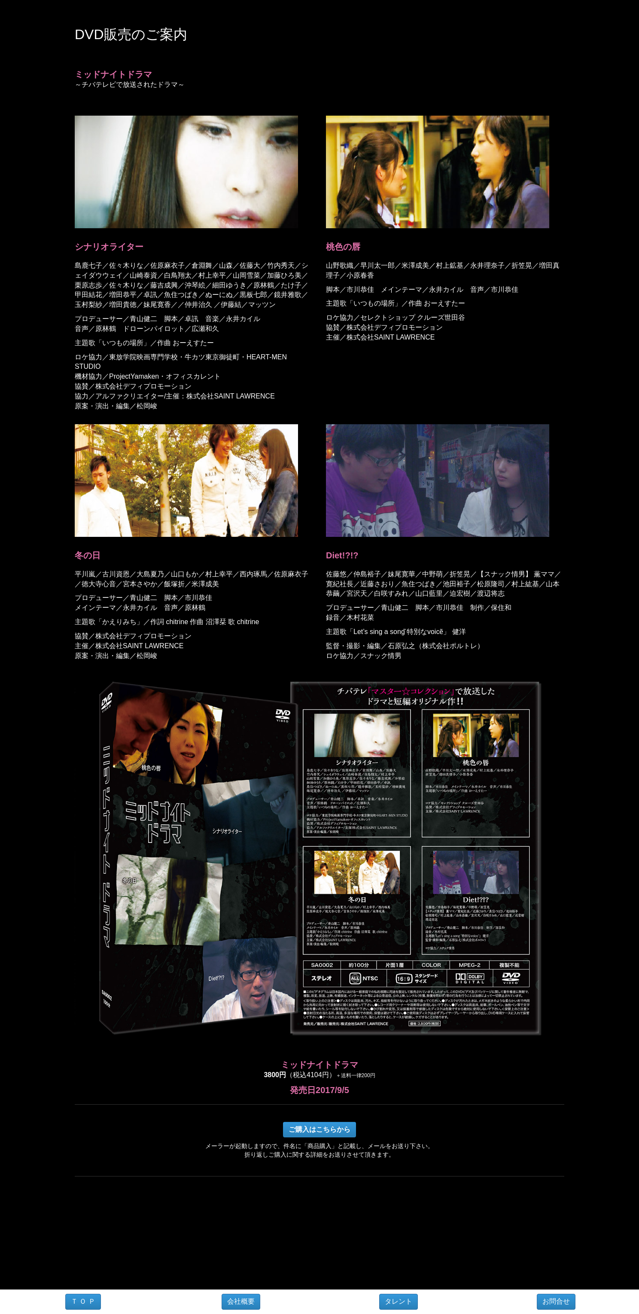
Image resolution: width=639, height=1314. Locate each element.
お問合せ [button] (556, 1301)
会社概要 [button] (241, 1301)
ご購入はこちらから (319, 1129)
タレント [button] (398, 1301)
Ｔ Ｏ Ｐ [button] (83, 1301)
